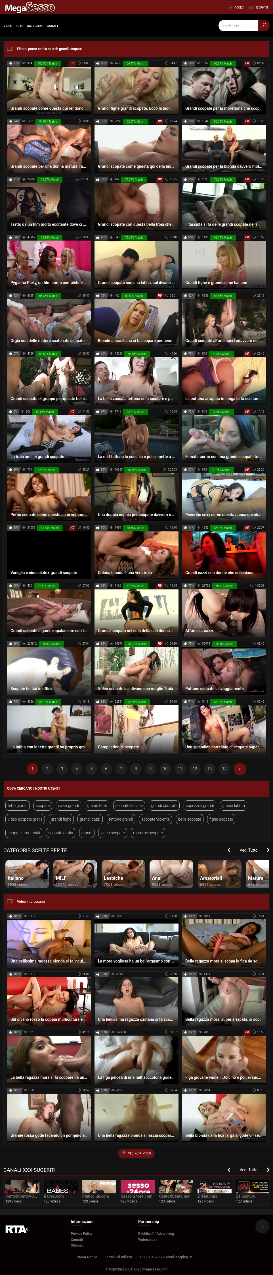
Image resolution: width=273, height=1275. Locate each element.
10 (165, 769)
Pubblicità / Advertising (156, 1234)
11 (180, 769)
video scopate (112, 833)
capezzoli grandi (200, 805)
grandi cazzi (90, 819)
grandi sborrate (164, 805)
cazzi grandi (68, 805)
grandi (86, 833)
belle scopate (189, 819)
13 (209, 769)
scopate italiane (129, 805)
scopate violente (155, 819)
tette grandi (18, 805)
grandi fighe (61, 819)
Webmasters (148, 1240)
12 (195, 769)
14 (224, 769)
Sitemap (77, 1245)
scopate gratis (60, 833)
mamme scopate (148, 833)
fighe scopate (221, 819)
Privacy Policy (82, 1234)
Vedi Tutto (249, 850)
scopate (43, 805)
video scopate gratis (25, 819)
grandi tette (97, 805)
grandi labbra (233, 805)
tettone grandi (121, 819)
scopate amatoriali (24, 833)
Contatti (77, 1240)
